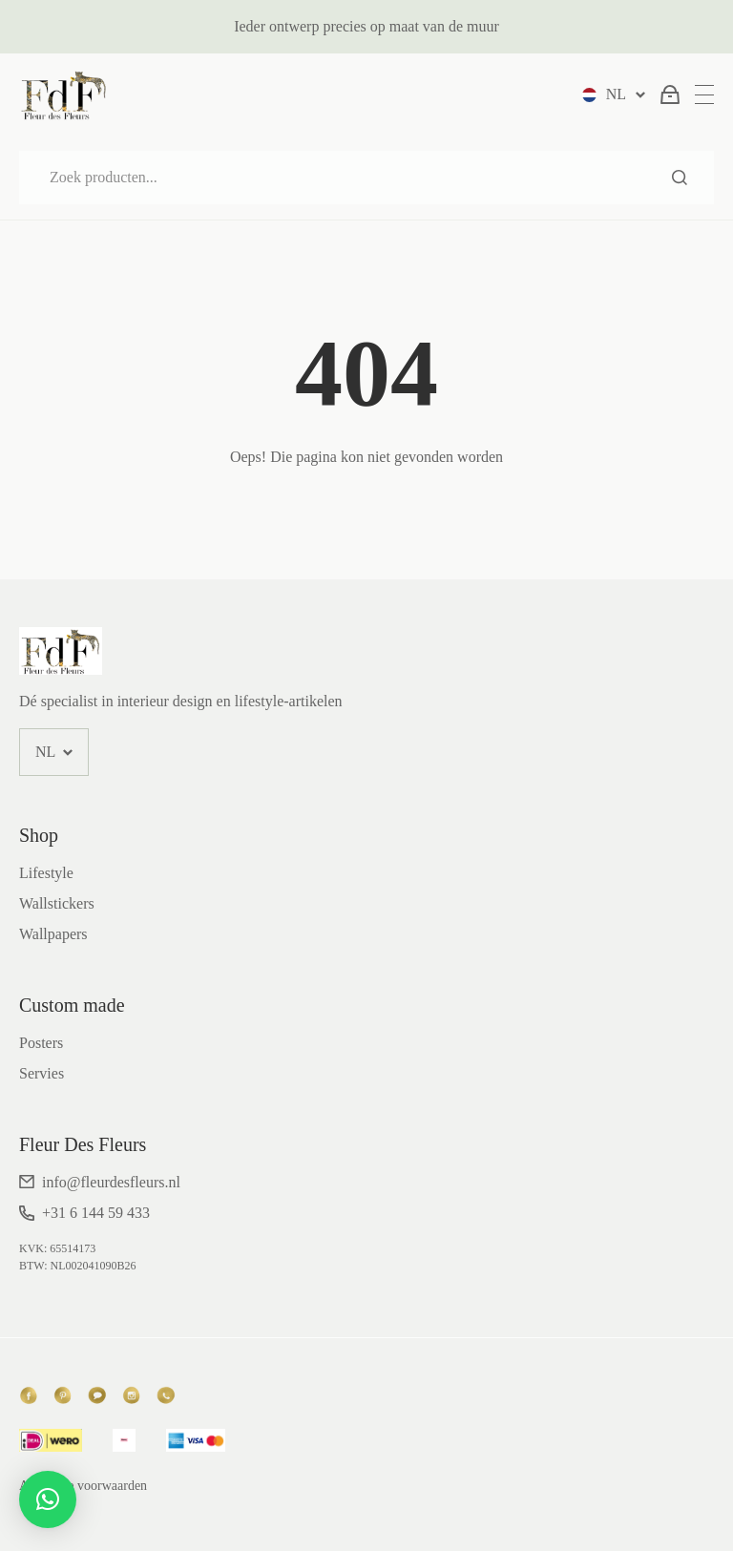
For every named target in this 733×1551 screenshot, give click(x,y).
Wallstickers (56, 903)
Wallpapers (53, 934)
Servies (41, 1073)
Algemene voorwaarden (83, 1485)
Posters (41, 1043)
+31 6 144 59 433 (96, 1213)
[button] (47, 1499)
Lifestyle (46, 873)
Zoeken (680, 177)
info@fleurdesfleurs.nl (111, 1182)
